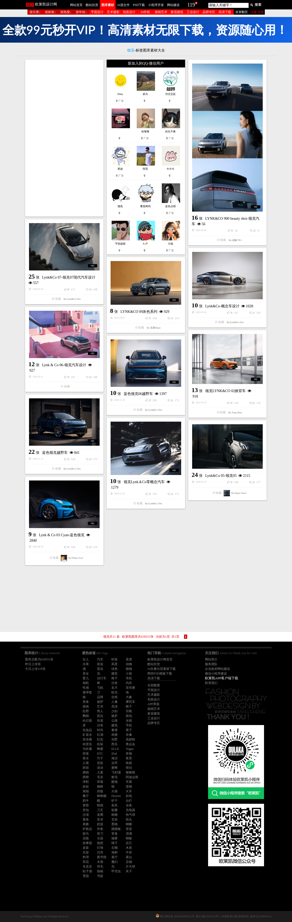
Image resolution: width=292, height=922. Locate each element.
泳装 (129, 805)
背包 (86, 810)
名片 (114, 687)
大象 (129, 697)
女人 (86, 659)
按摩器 (87, 843)
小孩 (129, 673)
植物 (129, 669)
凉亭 (114, 763)
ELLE (115, 749)
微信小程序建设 (216, 673)
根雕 (114, 815)
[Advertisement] (64, 138)
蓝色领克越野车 (55, 453)
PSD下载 (139, 5)
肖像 (129, 735)
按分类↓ (35, 12)
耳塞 (129, 782)
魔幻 (114, 862)
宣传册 (130, 687)
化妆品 (87, 730)
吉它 (129, 843)
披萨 (100, 702)
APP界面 (153, 704)
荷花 (86, 862)
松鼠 (100, 744)
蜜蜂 (114, 768)
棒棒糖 (101, 796)
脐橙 (86, 777)
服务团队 (211, 664)
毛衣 (100, 777)
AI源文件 (123, 5)
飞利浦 (116, 772)
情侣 (129, 768)
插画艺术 (161, 12)
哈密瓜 (87, 744)
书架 (100, 876)
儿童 (100, 772)
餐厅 (86, 796)
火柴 (114, 791)
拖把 (100, 843)
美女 (86, 673)
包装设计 (129, 12)
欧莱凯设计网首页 (160, 659)
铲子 (114, 800)
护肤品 (87, 829)
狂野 (86, 711)
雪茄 (86, 876)
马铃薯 (87, 749)
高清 (114, 706)
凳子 (129, 730)
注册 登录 (257, 12)
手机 (129, 725)
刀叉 (100, 810)
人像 (114, 702)
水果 (86, 664)
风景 (114, 664)
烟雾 (114, 838)
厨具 (114, 805)
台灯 (129, 800)
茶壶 (129, 829)
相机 (86, 683)
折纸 (129, 796)
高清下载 (225, 12)
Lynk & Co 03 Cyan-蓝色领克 (61, 535)
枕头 (129, 819)
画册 (114, 735)
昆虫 (100, 669)
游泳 (100, 768)
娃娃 (86, 786)
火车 (129, 791)
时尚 (100, 730)
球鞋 (86, 782)
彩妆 (100, 664)
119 (191, 5)
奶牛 (86, 800)
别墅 (114, 739)
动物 (129, 664)
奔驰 (129, 753)
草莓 (100, 782)
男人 (100, 711)
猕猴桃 (130, 772)
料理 (86, 857)
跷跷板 (116, 829)
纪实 (100, 739)
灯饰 (100, 848)
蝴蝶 (129, 824)
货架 (100, 763)
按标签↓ (50, 12)
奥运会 (130, 744)
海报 (86, 791)
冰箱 (129, 720)
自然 (114, 697)
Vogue (130, 749)
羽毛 (100, 866)
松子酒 (87, 871)
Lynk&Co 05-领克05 (221, 476)
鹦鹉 (86, 716)
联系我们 (211, 683)
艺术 (100, 706)
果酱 (86, 824)
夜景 (129, 758)
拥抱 (86, 772)
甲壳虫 (116, 871)
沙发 (114, 683)
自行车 (101, 678)
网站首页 (76, 5)
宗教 (129, 711)
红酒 (100, 735)
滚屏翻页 (241, 12)
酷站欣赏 (92, 5)
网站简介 (211, 659)
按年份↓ (81, 12)
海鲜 (114, 852)
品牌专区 (209, 12)
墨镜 (114, 824)
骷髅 (114, 810)
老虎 (129, 659)
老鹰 (100, 815)
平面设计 (97, 12)
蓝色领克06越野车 (138, 394)
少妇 (114, 711)
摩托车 (130, 702)
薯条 (86, 819)
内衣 (129, 683)
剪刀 (100, 833)
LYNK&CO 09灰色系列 (139, 312)
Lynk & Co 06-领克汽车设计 (64, 365)
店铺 (129, 862)
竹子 (100, 758)
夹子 (129, 871)
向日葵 (87, 720)
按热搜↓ (65, 12)
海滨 (114, 758)
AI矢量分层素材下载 (161, 669)
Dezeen (116, 796)
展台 (129, 857)
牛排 (129, 852)
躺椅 (100, 786)
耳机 (129, 678)
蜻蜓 (129, 838)
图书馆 (101, 857)
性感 (86, 687)
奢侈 (114, 730)
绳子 (114, 843)
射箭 (86, 768)
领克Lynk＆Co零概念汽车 (144, 482)
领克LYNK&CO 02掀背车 (225, 391)
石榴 (114, 848)
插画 (86, 706)
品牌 (100, 697)
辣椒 (100, 871)
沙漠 (86, 815)
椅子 (114, 678)
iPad (114, 753)
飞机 (100, 687)
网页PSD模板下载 (159, 673)
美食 (86, 702)
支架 (114, 819)
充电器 (130, 810)
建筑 (114, 673)
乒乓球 (130, 866)
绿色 (114, 669)
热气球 (130, 815)
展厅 (114, 857)
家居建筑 (177, 12)
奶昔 (100, 824)
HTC (100, 753)
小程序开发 (156, 5)
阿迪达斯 (132, 777)
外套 (100, 829)
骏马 (86, 833)
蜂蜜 (100, 749)
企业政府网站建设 (217, 669)
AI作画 (145, 12)
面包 (129, 716)
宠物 (129, 786)
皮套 (86, 848)
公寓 (86, 763)
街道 (100, 720)
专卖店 (87, 866)
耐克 (114, 777)
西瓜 (114, 744)
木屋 (100, 862)
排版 (100, 791)
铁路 (129, 763)
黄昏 (86, 805)
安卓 (100, 819)
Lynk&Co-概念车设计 (222, 306)
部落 (86, 753)
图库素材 (107, 5)
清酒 (129, 833)
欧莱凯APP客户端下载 (221, 678)
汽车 (100, 659)
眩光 (114, 692)
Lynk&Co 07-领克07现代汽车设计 (68, 277)
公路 (114, 720)
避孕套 (87, 692)
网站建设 (173, 5)
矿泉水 (87, 735)
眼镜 (114, 782)
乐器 (100, 838)
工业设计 (193, 12)
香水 (86, 758)
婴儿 (86, 678)
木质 (129, 848)
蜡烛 (100, 805)
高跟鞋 (130, 739)
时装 (114, 659)
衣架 (86, 852)
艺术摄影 (113, 12)
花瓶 (86, 838)
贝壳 (100, 852)
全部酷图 (153, 685)
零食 (114, 833)
